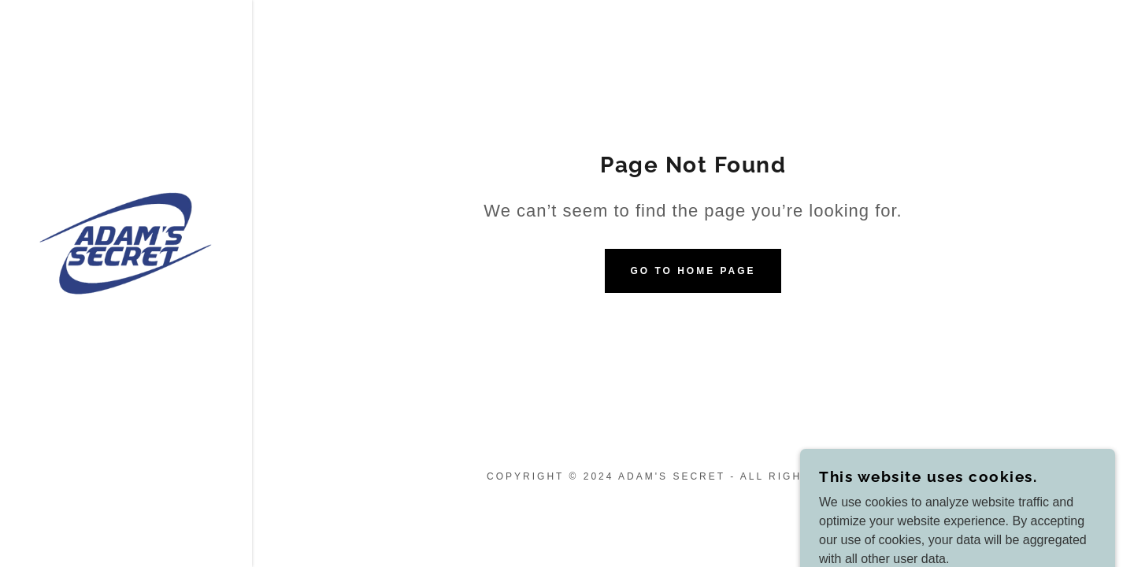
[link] (126, 243)
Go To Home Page (692, 270)
